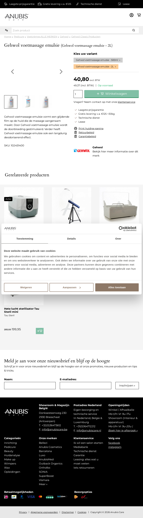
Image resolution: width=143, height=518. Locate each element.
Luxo (42, 455)
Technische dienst (85, 451)
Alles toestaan (117, 287)
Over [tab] (118, 238)
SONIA (43, 471)
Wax (7, 467)
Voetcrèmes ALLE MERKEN (42, 36)
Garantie (79, 455)
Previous (12, 72)
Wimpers (10, 463)
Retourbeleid (86, 132)
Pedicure (19, 36)
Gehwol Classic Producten (85, 36)
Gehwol (64, 36)
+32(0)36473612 (51, 425)
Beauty (8, 451)
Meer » (43, 484)
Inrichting (10, 442)
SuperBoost (46, 476)
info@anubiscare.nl (88, 430)
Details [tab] (71, 238)
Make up (9, 459)
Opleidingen (12, 471)
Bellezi (43, 442)
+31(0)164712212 (85, 426)
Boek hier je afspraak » (123, 430)
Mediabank (81, 447)
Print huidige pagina (91, 128)
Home (7, 36)
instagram (114, 447)
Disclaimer (68, 512)
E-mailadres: (68, 379)
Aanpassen (72, 287)
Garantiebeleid (87, 136)
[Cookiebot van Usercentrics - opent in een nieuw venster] (124, 228)
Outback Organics (50, 463)
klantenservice (126, 101)
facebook (114, 442)
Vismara (44, 480)
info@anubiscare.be (54, 429)
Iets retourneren (84, 467)
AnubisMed (46, 459)
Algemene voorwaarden (44, 512)
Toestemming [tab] (24, 238)
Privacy (23, 512)
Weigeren (26, 287)
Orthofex (44, 467)
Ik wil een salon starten (88, 442)
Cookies (82, 512)
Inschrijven (126, 385)
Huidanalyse (12, 455)
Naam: (8, 379)
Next (61, 72)
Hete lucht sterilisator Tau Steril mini (21, 310)
